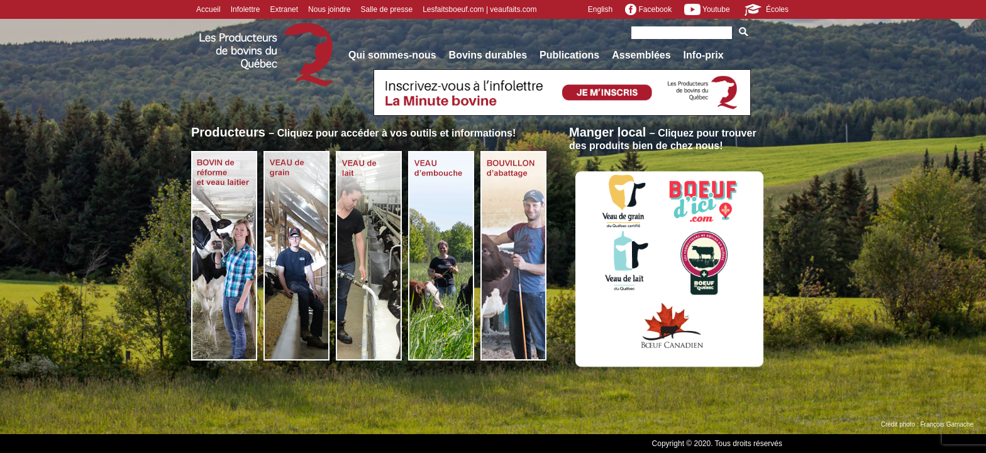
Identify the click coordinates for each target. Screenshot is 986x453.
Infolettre (245, 9)
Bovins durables (488, 55)
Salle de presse (386, 9)
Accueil (208, 9)
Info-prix (704, 55)
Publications (569, 55)
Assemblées (641, 55)
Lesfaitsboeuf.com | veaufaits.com (479, 9)
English (600, 9)
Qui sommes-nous (392, 55)
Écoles (766, 9)
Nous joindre (329, 9)
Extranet (284, 9)
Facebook (648, 9)
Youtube (706, 9)
